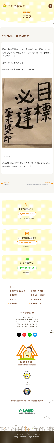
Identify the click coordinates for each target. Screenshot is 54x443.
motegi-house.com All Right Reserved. (26, 437)
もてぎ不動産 (27, 313)
